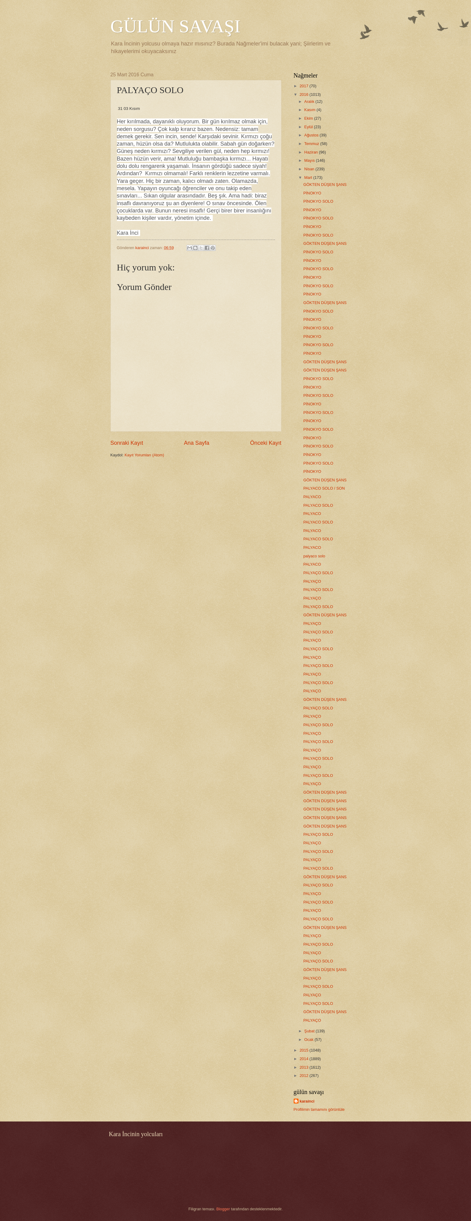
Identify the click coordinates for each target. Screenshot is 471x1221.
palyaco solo (314, 556)
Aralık (310, 101)
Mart (308, 177)
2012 (304, 1075)
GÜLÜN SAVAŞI (176, 26)
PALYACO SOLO (318, 505)
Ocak (309, 1039)
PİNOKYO (312, 193)
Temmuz (312, 143)
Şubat (310, 1031)
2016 (304, 94)
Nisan (310, 169)
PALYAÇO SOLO (318, 573)
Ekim (309, 118)
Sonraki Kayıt (127, 443)
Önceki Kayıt (265, 443)
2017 (304, 86)
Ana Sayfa (196, 443)
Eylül (309, 127)
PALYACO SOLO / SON (324, 488)
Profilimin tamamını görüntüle (319, 1109)
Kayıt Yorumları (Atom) (144, 455)
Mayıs (310, 160)
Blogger (223, 1209)
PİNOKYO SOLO (318, 201)
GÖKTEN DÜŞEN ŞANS (325, 184)
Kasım (310, 109)
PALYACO (312, 497)
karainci (307, 1101)
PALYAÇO (312, 581)
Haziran (311, 152)
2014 (304, 1058)
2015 (304, 1050)
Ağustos (312, 135)
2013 (304, 1067)
